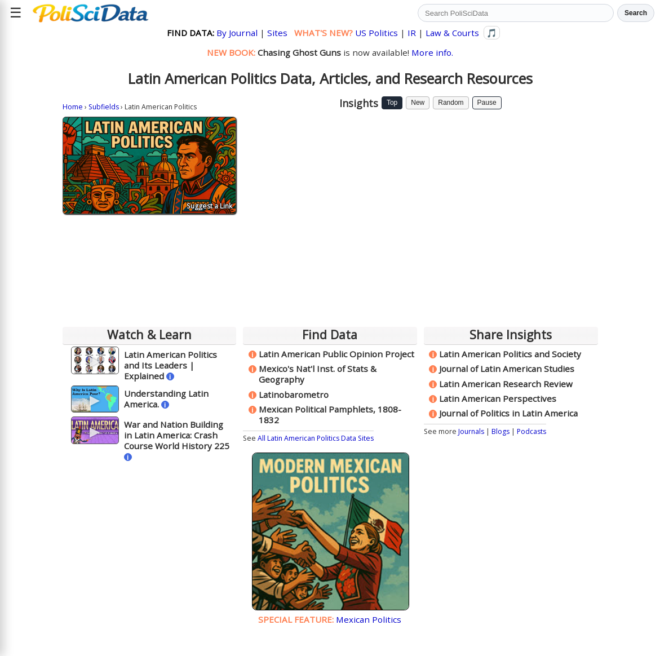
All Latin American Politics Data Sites (316, 438)
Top (392, 103)
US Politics (376, 32)
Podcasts (531, 431)
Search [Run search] (635, 13)
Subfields (103, 107)
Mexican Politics (368, 619)
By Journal (237, 32)
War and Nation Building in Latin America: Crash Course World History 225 (176, 435)
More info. (432, 52)
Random (450, 103)
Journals (471, 431)
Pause (487, 103)
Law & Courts (452, 32)
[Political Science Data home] (90, 13)
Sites (277, 32)
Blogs (500, 431)
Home (73, 107)
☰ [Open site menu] (16, 12)
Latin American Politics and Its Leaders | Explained (170, 365)
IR (411, 32)
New (417, 103)
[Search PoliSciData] (516, 13)
